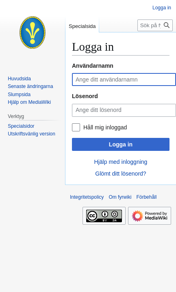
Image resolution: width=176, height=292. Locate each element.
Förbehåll (146, 197)
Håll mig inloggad (105, 127)
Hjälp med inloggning (121, 162)
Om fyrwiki (120, 197)
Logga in (121, 144)
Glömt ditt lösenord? (120, 173)
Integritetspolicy (87, 197)
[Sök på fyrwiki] (155, 25)
